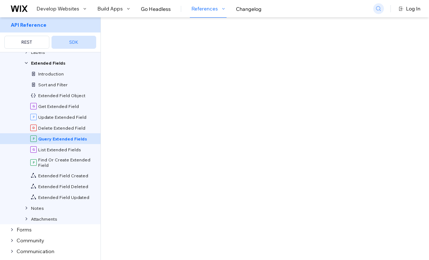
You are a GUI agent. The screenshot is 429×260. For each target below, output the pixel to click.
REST (26, 42)
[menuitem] (50, 34)
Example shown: (319, 77)
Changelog (249, 9)
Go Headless (156, 9)
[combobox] (353, 88)
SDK (73, 42)
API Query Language (184, 165)
